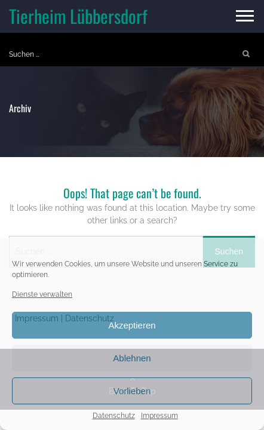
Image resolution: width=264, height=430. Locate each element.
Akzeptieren (131, 325)
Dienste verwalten (42, 294)
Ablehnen (132, 358)
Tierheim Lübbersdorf (78, 15)
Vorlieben (132, 391)
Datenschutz (114, 415)
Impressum (159, 415)
